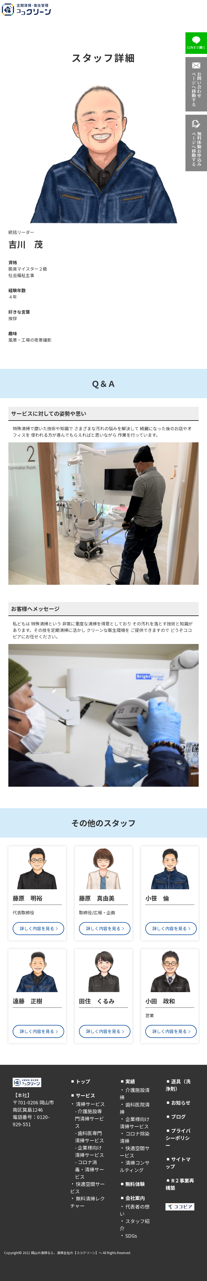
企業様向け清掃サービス (89, 1151)
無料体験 (135, 1183)
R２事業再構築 (179, 1184)
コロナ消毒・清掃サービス (89, 1169)
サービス (85, 1095)
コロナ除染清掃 (135, 1137)
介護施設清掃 (135, 1093)
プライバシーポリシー (178, 1138)
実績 (130, 1081)
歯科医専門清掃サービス (89, 1136)
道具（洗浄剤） (178, 1085)
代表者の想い (135, 1210)
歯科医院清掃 (135, 1108)
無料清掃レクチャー (87, 1202)
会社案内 (135, 1197)
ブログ (178, 1116)
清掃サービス (90, 1103)
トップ (83, 1081)
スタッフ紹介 (135, 1224)
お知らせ (181, 1102)
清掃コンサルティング (135, 1166)
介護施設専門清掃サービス (89, 1118)
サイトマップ (178, 1163)
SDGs (131, 1235)
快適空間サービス (87, 1187)
